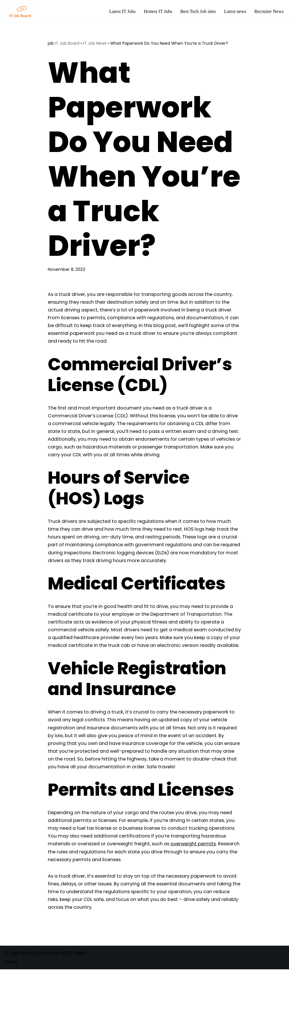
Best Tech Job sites (195, 11)
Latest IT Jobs (116, 11)
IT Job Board (67, 43)
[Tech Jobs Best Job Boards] (23, 11)
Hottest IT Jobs (153, 11)
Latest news (233, 11)
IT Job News (95, 43)
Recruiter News (268, 11)
